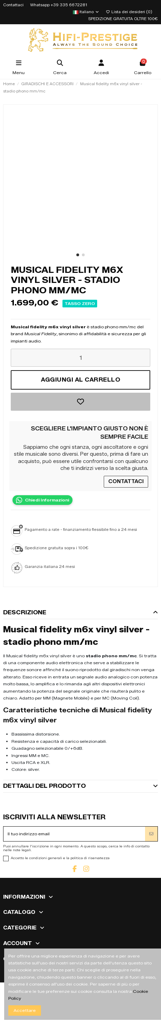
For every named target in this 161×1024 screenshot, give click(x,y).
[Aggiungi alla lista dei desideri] (80, 402)
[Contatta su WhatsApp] (42, 500)
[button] (77, 254)
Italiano (86, 12)
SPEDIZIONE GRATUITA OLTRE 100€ (123, 19)
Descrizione (80, 612)
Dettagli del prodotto (80, 786)
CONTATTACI (126, 481)
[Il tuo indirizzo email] (74, 834)
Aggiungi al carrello (80, 379)
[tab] (80, 613)
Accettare (25, 1010)
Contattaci (14, 5)
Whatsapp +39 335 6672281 (58, 5)
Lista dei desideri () (129, 12)
